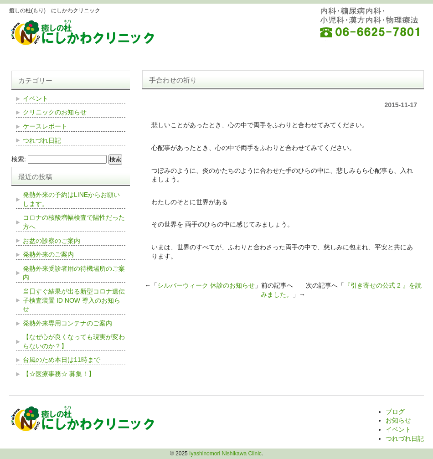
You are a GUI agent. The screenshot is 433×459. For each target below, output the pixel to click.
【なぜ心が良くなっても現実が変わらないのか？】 (74, 341)
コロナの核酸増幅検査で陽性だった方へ (74, 222)
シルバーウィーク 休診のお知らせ (206, 285)
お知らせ (398, 420)
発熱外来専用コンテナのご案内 (67, 323)
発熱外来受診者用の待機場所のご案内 (74, 273)
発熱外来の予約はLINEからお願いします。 (71, 199)
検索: (18, 159)
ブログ (395, 411)
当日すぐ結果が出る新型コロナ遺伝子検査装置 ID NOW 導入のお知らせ (74, 300)
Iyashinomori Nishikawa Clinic (225, 453)
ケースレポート (45, 126)
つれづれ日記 (42, 140)
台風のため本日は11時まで (61, 359)
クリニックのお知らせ (55, 112)
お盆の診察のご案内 (51, 240)
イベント (35, 98)
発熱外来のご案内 (48, 254)
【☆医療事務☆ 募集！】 (59, 373)
